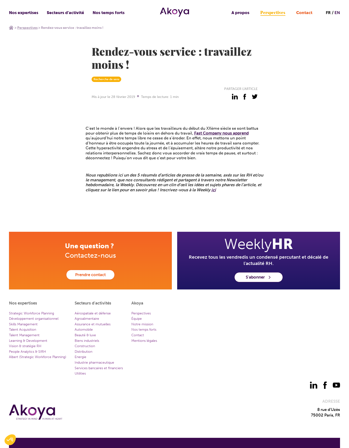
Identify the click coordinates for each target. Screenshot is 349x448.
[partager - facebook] (245, 97)
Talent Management (24, 335)
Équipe (136, 319)
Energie (80, 357)
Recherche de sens (106, 79)
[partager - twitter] (255, 97)
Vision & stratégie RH (25, 346)
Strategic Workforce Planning (31, 313)
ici (213, 189)
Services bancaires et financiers (99, 368)
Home (11, 27)
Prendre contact (90, 274)
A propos (240, 12)
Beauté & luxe (85, 335)
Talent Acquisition (22, 330)
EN (337, 12)
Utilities (80, 373)
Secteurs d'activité (65, 12)
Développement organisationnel (33, 319)
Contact (304, 12)
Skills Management (23, 324)
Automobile (84, 330)
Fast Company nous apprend (221, 133)
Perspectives (272, 13)
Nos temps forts (109, 12)
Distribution (83, 352)
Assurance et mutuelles (93, 324)
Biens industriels (87, 341)
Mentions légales (144, 341)
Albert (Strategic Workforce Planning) (37, 357)
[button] (10, 440)
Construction (85, 346)
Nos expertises (23, 12)
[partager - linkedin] (235, 97)
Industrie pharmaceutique (94, 362)
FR (328, 12)
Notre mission (142, 324)
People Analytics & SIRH (27, 352)
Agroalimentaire (87, 319)
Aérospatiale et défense (93, 313)
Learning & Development (28, 341)
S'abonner (258, 277)
